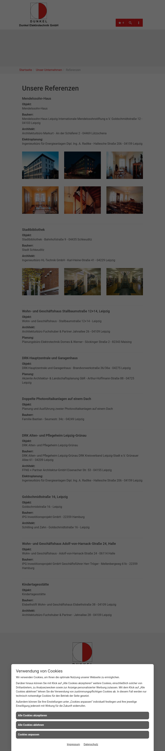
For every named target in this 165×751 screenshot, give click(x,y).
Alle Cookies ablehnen (31, 724)
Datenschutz (91, 744)
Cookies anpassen (28, 734)
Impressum (73, 744)
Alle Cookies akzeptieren (32, 715)
